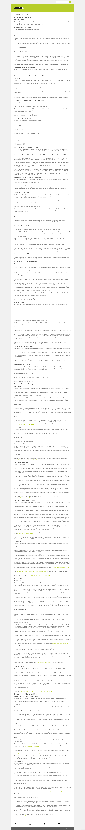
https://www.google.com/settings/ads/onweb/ (29, 485)
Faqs (56, 8)
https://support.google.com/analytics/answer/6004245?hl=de (28, 434)
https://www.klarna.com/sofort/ (65, 791)
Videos (44, 8)
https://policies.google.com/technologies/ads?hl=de (26, 497)
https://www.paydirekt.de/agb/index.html (24, 815)
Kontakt (61, 8)
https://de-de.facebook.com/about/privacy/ (61, 567)
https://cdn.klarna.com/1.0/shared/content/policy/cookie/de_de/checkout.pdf (30, 753)
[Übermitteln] (70, 2)
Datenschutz (69, 828)
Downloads (50, 8)
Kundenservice (29, 8)
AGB (65, 828)
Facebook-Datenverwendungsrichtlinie (36, 556)
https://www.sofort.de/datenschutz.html (49, 791)
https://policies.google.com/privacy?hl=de (25, 533)
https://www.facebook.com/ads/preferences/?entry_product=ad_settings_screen (31, 571)
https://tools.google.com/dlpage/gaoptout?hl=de (28, 424)
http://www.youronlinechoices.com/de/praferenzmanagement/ (38, 575)
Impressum (62, 828)
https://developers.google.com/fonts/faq (44, 662)
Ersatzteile (38, 8)
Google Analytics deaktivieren (49, 430)
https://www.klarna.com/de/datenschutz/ (31, 746)
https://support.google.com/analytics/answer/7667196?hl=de (27, 459)
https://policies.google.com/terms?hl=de (44, 691)
